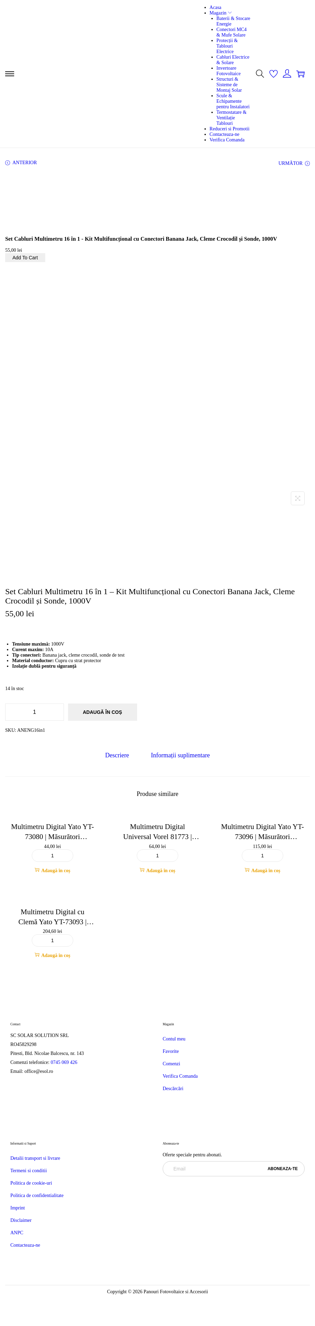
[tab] (117, 755)
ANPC (16, 1232)
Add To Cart (25, 257)
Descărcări (173, 1088)
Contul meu (174, 1038)
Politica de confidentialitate (37, 1195)
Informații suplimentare (180, 755)
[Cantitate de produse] (35, 712)
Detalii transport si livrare (35, 1158)
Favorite (171, 1051)
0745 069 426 (65, 1062)
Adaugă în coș (102, 712)
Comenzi (171, 1063)
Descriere (117, 755)
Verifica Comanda (180, 1076)
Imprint (17, 1207)
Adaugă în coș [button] (52, 870)
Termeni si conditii (28, 1170)
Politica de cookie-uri (31, 1183)
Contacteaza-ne (25, 1245)
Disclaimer (20, 1220)
